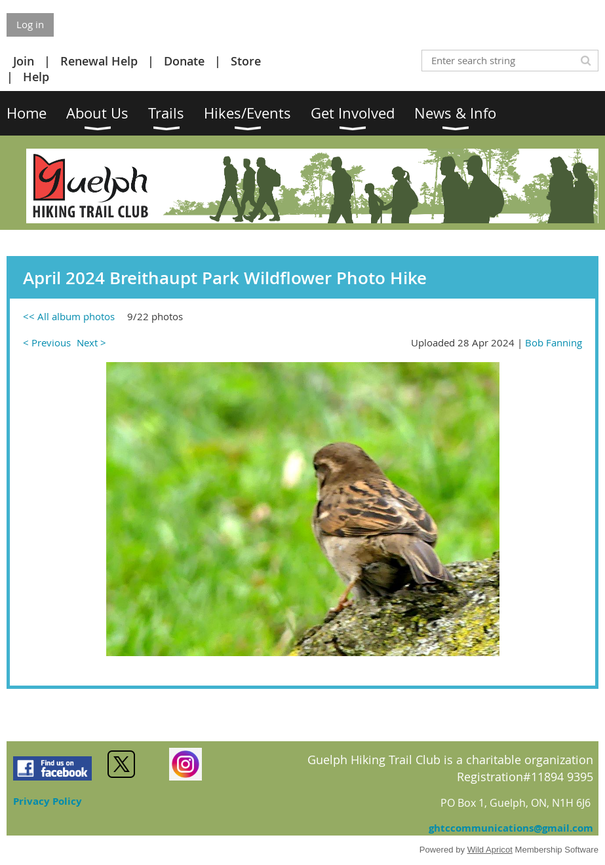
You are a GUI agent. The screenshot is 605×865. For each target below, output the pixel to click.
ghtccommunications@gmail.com (511, 828)
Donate (184, 61)
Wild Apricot (490, 850)
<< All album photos (69, 316)
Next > (91, 342)
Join (23, 61)
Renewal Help (99, 61)
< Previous (47, 342)
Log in (30, 24)
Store (246, 61)
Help (36, 76)
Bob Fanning (553, 342)
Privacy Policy (47, 801)
